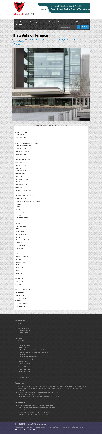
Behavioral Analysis (22, 151)
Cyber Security (20, 198)
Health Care (19, 212)
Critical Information (23, 190)
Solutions (19, 281)
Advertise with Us (77, 427)
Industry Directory (31, 22)
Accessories (19, 135)
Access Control (21, 132)
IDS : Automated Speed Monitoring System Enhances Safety (36, 405)
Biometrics (19, 157)
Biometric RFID (20, 154)
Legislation (19, 232)
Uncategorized (20, 298)
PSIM (17, 265)
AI (16, 140)
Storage (18, 284)
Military (18, 237)
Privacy (18, 259)
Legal (17, 229)
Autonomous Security (23, 146)
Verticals (18, 301)
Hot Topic (18, 215)
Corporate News (21, 187)
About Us (18, 22)
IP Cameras (19, 223)
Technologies (20, 292)
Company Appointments (23, 184)
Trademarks (65, 427)
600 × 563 (31, 40)
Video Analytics (21, 303)
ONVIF (17, 254)
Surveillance (20, 287)
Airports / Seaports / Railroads (26, 143)
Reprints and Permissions (23, 427)
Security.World (29, 424)
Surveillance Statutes (23, 290)
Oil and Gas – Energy (22, 251)
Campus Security (21, 165)
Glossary (23, 347)
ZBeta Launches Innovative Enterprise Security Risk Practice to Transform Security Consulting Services (48, 40)
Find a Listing (24, 335)
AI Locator (52, 22)
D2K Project (24, 361)
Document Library (76, 22)
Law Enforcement (21, 226)
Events (43, 22)
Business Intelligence (23, 160)
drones (18, 207)
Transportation (21, 295)
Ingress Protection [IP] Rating (29, 356)
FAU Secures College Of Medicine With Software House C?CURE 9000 (38, 396)
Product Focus (20, 262)
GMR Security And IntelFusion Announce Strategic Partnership (36, 407)
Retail (17, 270)
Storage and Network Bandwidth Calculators (34, 352)
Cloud (17, 182)
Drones (18, 204)
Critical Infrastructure (24, 193)
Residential (19, 267)
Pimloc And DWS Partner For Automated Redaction (33, 410)
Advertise (18, 24)
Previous (16, 44)
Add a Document (25, 371)
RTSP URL (85, 27)
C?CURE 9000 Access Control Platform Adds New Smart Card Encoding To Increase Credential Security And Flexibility (50, 389)
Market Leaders (25, 363)
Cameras (18, 162)
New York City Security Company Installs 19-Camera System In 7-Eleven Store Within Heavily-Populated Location (52, 386)
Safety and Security (22, 276)
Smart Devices (20, 278)
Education (19, 209)
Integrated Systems (22, 218)
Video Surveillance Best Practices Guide (32, 350)
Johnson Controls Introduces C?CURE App (30, 394)
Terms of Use (54, 427)
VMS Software (20, 306)
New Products (20, 245)
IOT (16, 220)
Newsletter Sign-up (23, 377)
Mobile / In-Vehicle (22, 240)
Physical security (21, 256)
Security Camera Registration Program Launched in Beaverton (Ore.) (38, 392)
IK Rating (23, 354)
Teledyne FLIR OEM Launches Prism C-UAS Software (33, 412)
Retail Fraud (19, 273)
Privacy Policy (40, 427)
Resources (62, 22)
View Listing (24, 333)
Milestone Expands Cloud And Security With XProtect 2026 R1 (36, 414)
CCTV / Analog (20, 173)
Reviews (20, 326)
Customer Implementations (25, 195)
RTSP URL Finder (25, 345)
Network (18, 243)
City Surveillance (21, 179)
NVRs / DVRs (19, 248)
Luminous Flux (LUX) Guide (28, 359)
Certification (20, 176)
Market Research (21, 234)
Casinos (18, 168)
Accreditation (20, 137)
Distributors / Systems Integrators (27, 201)
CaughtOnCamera (21, 171)
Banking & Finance (21, 149)
